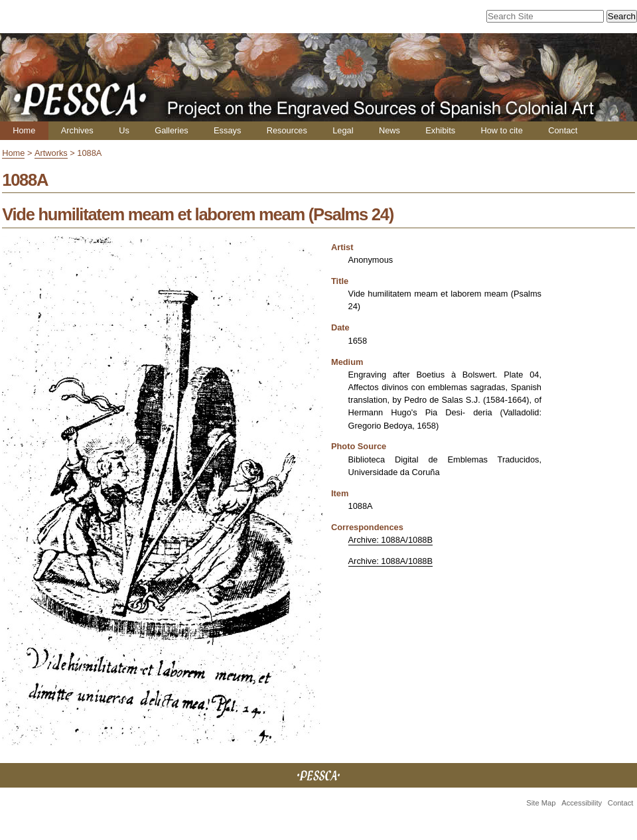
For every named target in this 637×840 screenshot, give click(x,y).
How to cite (501, 130)
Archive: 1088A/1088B (390, 540)
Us (124, 130)
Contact (562, 130)
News (389, 130)
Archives (77, 130)
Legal (342, 130)
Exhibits (440, 130)
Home (24, 130)
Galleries (171, 130)
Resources (287, 130)
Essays (227, 130)
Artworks (51, 153)
